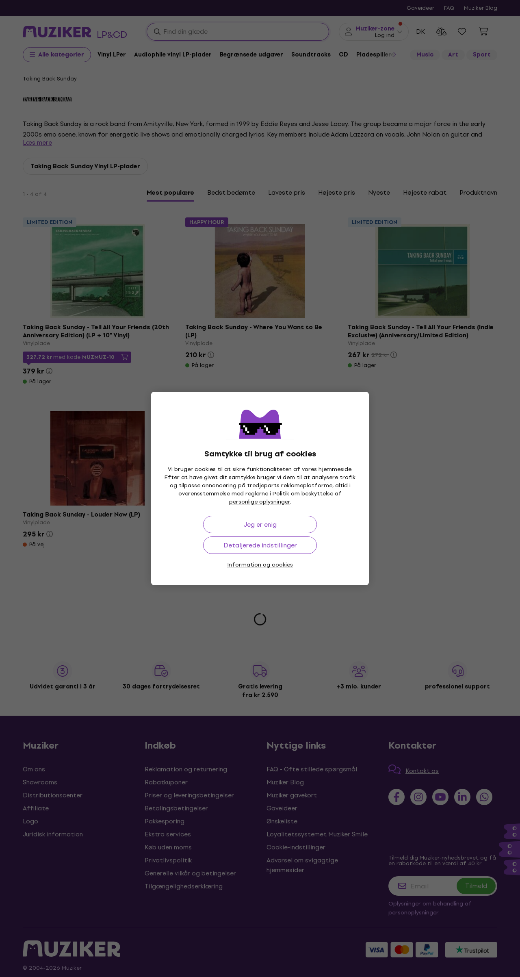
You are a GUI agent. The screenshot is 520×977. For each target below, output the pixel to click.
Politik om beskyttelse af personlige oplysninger (285, 497)
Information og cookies (260, 564)
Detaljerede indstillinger (260, 545)
